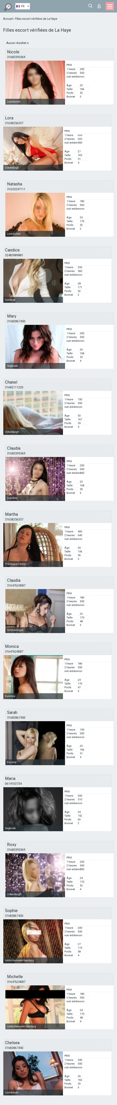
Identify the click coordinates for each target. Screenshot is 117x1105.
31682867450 (16, 321)
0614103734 (13, 784)
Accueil (8, 18)
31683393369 (16, 57)
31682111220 (14, 387)
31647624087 (16, 585)
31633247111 (16, 189)
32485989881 (14, 255)
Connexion (99, 6)
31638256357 (14, 123)
